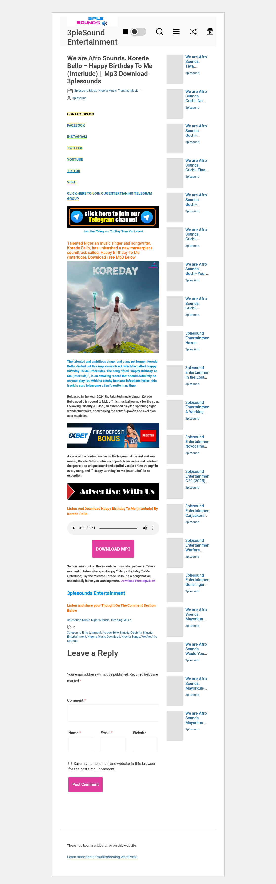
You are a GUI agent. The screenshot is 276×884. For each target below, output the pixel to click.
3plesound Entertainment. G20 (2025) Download (198, 478)
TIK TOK (73, 171)
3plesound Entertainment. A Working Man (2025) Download (198, 412)
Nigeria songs (130, 636)
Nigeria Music (107, 90)
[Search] (159, 31)
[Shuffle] (193, 31)
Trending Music (128, 90)
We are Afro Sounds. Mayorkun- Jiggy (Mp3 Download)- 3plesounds (196, 621)
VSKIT (72, 182)
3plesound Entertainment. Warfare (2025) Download (198, 550)
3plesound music (85, 90)
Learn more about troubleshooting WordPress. (102, 857)
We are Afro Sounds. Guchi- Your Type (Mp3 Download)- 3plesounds (196, 276)
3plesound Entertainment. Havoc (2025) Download (198, 343)
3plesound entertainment (84, 632)
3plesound (79, 98)
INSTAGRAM (77, 137)
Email (106, 733)
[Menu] (176, 31)
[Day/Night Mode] (134, 31)
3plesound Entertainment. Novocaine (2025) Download (198, 446)
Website (139, 733)
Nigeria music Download (103, 636)
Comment (76, 700)
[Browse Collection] (207, 31)
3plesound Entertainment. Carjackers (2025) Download (198, 515)
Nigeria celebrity (131, 632)
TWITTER (74, 148)
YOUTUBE (75, 159)
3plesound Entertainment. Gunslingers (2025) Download (198, 584)
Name (74, 733)
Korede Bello (110, 632)
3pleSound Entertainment (92, 37)
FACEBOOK (76, 125)
